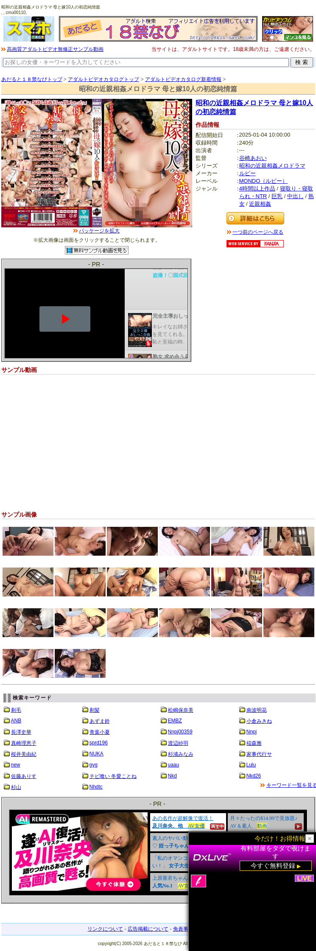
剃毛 (16, 710)
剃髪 (94, 710)
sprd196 (98, 743)
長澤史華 (21, 732)
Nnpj (251, 732)
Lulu (251, 765)
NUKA (96, 754)
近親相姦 (260, 204)
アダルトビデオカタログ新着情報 (183, 79)
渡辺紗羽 (178, 743)
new (15, 765)
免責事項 (183, 929)
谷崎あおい (253, 158)
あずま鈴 (99, 721)
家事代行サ (259, 754)
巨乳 (276, 196)
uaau (173, 765)
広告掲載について (148, 929)
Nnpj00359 (180, 732)
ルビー (247, 173)
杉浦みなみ (180, 754)
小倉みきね (259, 721)
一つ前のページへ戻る (257, 232)
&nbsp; (158, 852)
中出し (295, 196)
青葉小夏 (99, 732)
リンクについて (105, 929)
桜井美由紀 (23, 754)
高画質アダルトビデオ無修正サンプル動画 (55, 49)
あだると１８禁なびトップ (31, 79)
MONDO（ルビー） (263, 181)
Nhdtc (96, 787)
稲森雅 (254, 743)
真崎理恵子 (23, 743)
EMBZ (175, 721)
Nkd (172, 776)
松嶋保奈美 (180, 710)
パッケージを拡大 (99, 231)
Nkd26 (253, 776)
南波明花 (256, 710)
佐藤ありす (23, 776)
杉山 (16, 787)
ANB (16, 721)
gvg (93, 765)
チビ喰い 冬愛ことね (113, 776)
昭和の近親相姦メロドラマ (272, 165)
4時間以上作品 (257, 188)
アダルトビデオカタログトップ (103, 79)
